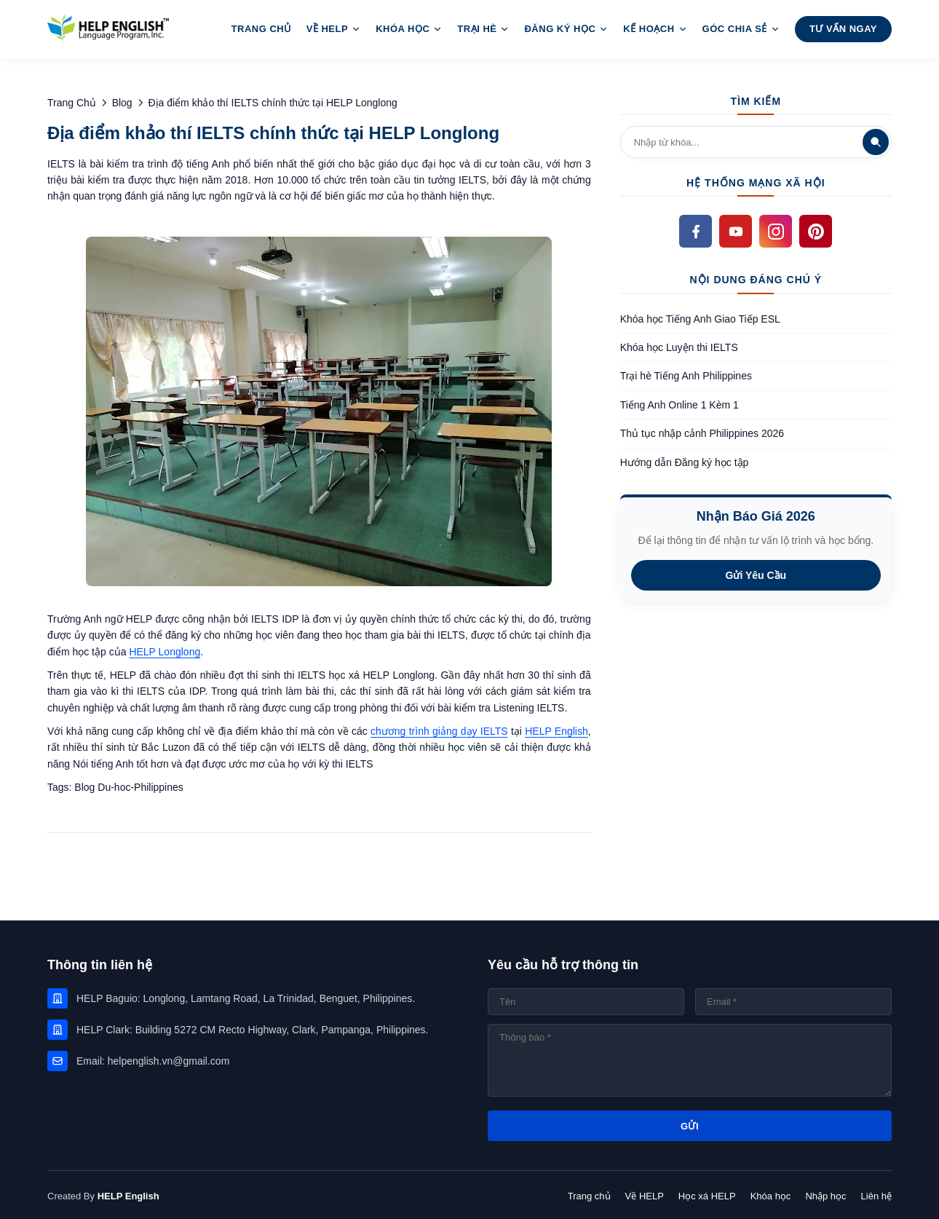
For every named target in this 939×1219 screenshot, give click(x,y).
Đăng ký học (566, 28)
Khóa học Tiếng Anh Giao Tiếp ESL (700, 319)
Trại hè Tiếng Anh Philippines (686, 376)
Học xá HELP (707, 1196)
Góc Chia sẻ (741, 28)
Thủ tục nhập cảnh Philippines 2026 (702, 433)
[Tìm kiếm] (876, 142)
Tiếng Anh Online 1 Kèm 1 (679, 405)
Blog (86, 787)
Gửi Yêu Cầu (756, 575)
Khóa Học (409, 28)
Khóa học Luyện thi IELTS (679, 347)
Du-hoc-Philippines (140, 787)
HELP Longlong (164, 652)
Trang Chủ (261, 28)
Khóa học (770, 1196)
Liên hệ (876, 1196)
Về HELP (333, 28)
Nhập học (825, 1196)
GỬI (690, 1126)
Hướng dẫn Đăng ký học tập (684, 462)
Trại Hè (483, 28)
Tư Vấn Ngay (843, 28)
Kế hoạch (655, 28)
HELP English (556, 731)
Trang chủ (589, 1196)
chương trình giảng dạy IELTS (439, 731)
